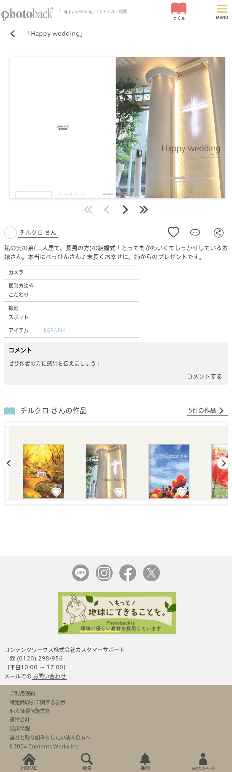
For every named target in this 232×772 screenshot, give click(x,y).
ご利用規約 (22, 693)
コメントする (204, 376)
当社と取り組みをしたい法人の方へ (50, 737)
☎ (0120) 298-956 (36, 658)
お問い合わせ (49, 676)
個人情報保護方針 (30, 710)
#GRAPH (54, 330)
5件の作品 (206, 410)
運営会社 (20, 719)
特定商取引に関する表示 (37, 702)
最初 (88, 209)
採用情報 (20, 728)
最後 (144, 209)
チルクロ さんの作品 (53, 410)
